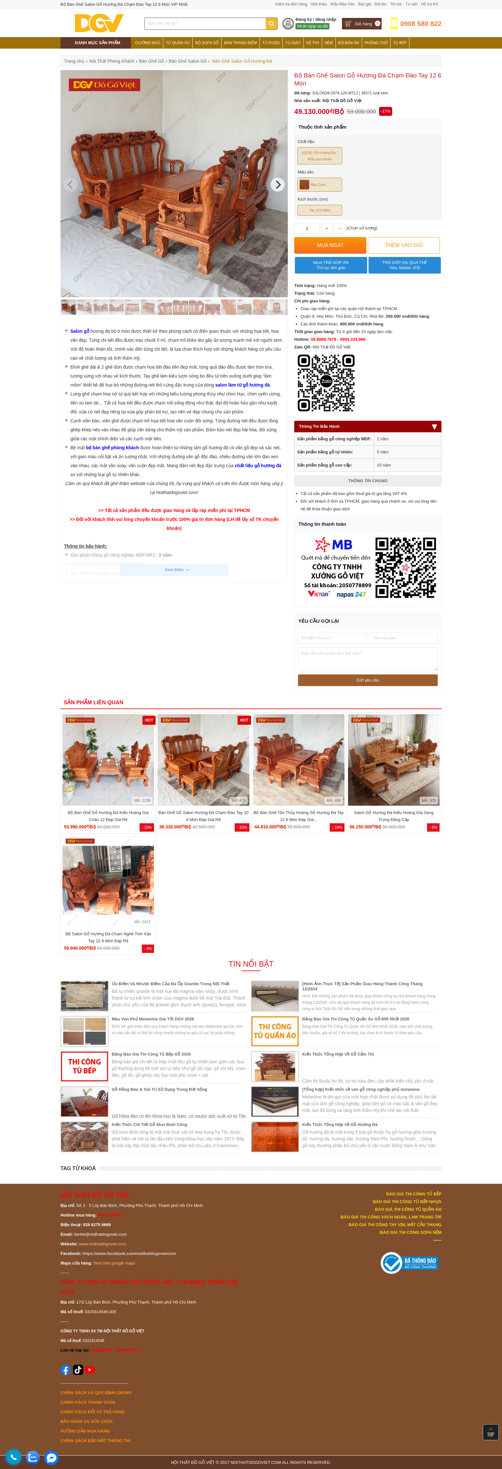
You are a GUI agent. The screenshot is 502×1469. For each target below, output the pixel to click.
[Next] (278, 185)
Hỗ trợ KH (429, 4)
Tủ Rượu (271, 43)
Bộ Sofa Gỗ (207, 43)
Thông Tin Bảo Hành (368, 426)
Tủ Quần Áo (178, 43)
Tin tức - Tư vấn (404, 4)
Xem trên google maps (114, 1263)
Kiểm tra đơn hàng (291, 4)
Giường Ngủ (147, 43)
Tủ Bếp (400, 43)
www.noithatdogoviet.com (102, 1243)
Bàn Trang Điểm (240, 43)
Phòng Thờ (376, 43)
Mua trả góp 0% (331, 265)
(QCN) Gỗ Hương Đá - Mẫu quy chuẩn (319, 156)
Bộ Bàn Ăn (348, 43)
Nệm (329, 43)
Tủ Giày (293, 43)
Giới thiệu (319, 4)
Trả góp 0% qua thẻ (404, 265)
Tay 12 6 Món (319, 210)
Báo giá (364, 4)
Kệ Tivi (312, 43)
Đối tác (381, 4)
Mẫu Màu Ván (343, 4)
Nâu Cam (312, 184)
